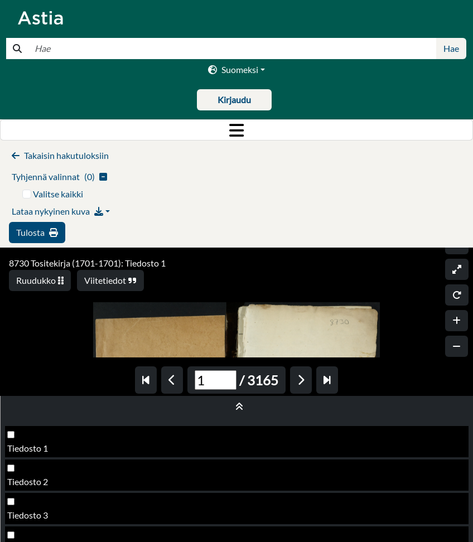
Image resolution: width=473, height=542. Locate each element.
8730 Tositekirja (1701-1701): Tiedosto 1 (87, 263)
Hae (451, 48)
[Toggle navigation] (236, 130)
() (59, 176)
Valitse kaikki (58, 193)
